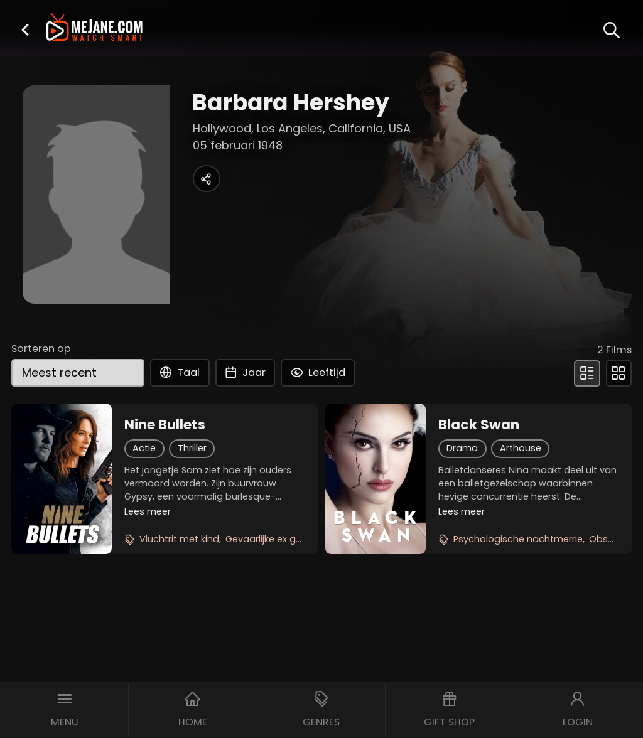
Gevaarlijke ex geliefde (276, 539)
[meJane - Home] (94, 28)
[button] (25, 29)
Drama (462, 448)
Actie (144, 448)
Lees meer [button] (147, 511)
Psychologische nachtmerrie (518, 539)
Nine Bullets (164, 425)
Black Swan (478, 425)
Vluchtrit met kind (179, 539)
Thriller (192, 448)
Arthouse (520, 448)
